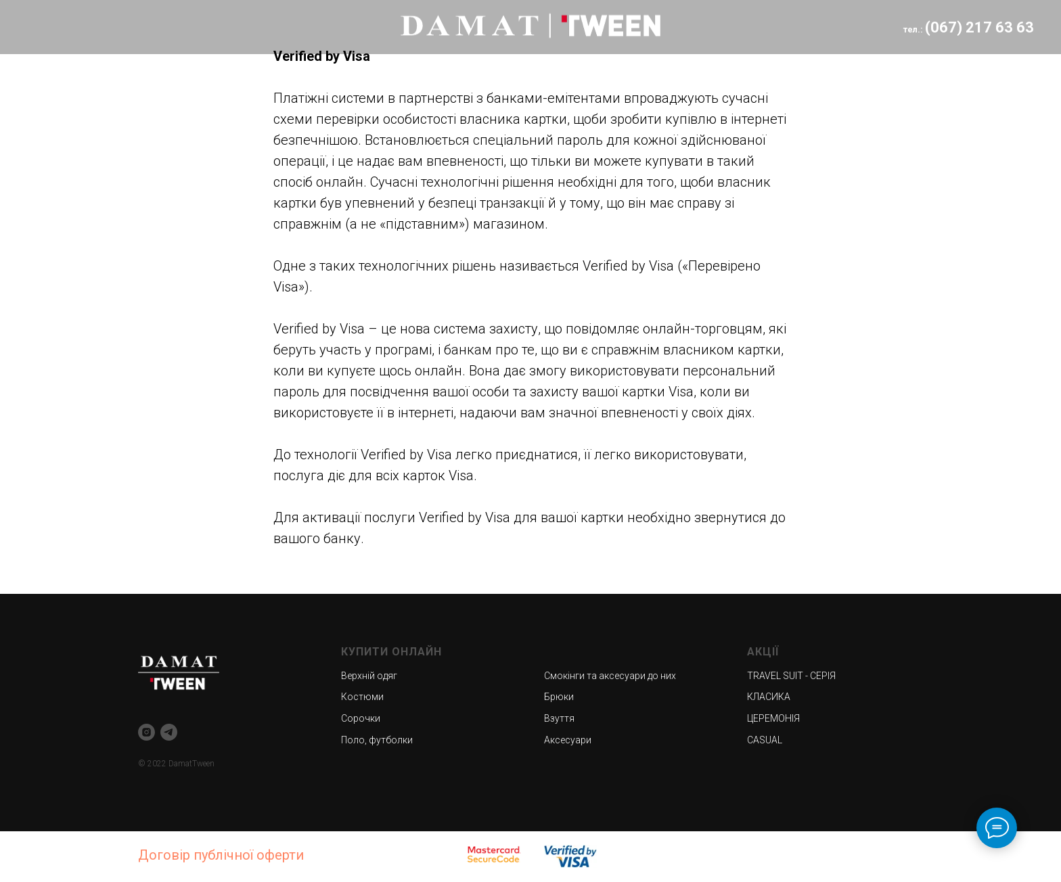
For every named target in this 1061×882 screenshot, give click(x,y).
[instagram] (146, 732)
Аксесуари (567, 740)
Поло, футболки (377, 740)
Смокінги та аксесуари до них (610, 675)
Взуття (559, 718)
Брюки (559, 696)
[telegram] (168, 732)
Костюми (362, 696)
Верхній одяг (369, 675)
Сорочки (360, 718)
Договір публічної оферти (221, 855)
